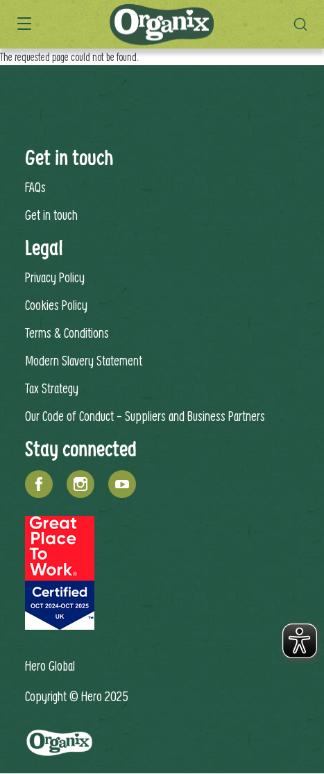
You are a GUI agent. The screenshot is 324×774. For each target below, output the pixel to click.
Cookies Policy (56, 304)
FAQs (35, 187)
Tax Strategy (51, 388)
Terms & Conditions (67, 332)
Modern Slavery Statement (83, 360)
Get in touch (51, 214)
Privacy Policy (55, 277)
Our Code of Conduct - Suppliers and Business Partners (145, 415)
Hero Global (50, 665)
